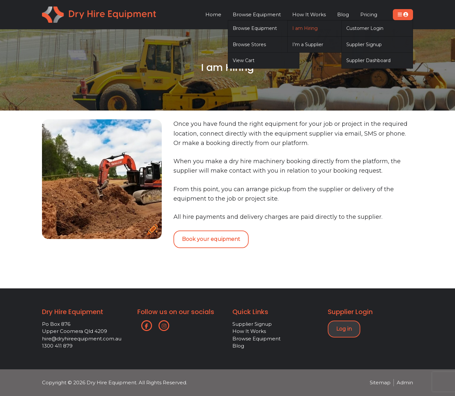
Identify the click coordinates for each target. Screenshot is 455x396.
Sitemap (380, 382)
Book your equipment (211, 239)
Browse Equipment (256, 339)
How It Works (249, 331)
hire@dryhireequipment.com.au (81, 339)
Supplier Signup (252, 324)
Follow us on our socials (175, 311)
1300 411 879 (57, 346)
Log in (344, 329)
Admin (405, 382)
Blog (238, 346)
